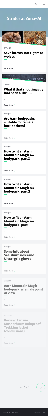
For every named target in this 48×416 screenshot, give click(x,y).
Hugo (43, 412)
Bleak (8, 412)
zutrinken (15, 412)
